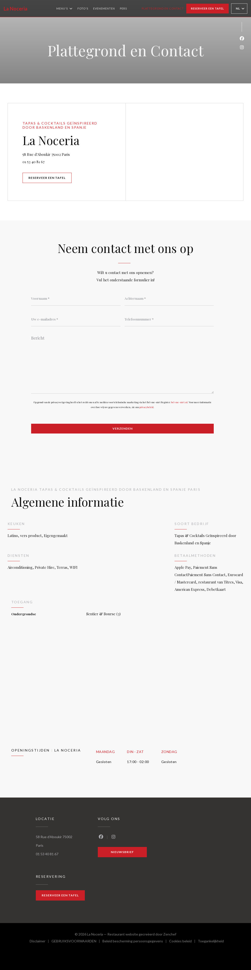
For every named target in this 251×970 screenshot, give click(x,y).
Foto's (82, 8)
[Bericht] (122, 363)
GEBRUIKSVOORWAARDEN (76, 942)
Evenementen (104, 8)
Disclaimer (40, 942)
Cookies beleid (183, 942)
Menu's (64, 8)
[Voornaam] (76, 298)
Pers (123, 8)
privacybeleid (146, 407)
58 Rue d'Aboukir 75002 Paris (71, 154)
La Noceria (15, 8)
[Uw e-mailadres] (76, 319)
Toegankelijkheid (211, 942)
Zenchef (169, 934)
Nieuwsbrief (122, 852)
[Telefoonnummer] (169, 319)
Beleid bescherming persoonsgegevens (135, 942)
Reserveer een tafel (207, 8)
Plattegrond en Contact (163, 8)
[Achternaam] (169, 298)
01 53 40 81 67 (34, 161)
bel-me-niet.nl (179, 402)
